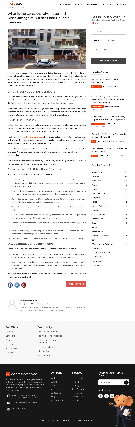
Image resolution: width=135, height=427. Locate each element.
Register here (76, 283)
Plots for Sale (44, 355)
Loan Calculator (109, 193)
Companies (109, 265)
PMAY (109, 189)
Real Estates (96, 86)
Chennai (9, 344)
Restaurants (109, 231)
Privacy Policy (56, 400)
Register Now (108, 60)
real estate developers (33, 137)
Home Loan (109, 261)
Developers (77, 400)
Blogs (53, 396)
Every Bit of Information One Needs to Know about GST (108, 135)
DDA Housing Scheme (109, 244)
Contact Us (55, 393)
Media (53, 378)
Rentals (75, 382)
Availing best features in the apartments (105, 80)
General (95, 156)
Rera (109, 223)
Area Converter (79, 389)
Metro (109, 227)
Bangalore (65, 4)
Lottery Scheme (97, 106)
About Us (54, 389)
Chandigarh (109, 248)
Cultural (53, 382)
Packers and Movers (109, 252)
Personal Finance (98, 124)
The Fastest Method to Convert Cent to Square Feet (109, 150)
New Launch (78, 378)
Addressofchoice (14, 22)
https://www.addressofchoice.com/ (33, 304)
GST (93, 141)
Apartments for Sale (47, 347)
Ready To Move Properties (50, 336)
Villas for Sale (43, 351)
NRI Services (78, 396)
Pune (77, 5)
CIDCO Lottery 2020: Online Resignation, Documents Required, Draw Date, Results (108, 99)
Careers (53, 385)
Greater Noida (109, 214)
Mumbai (109, 176)
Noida (106, 5)
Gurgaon (119, 5)
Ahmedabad (91, 5)
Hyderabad (11, 353)
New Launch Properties (48, 331)
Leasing (75, 385)
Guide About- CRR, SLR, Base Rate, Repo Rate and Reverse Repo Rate (108, 118)
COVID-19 (109, 256)
